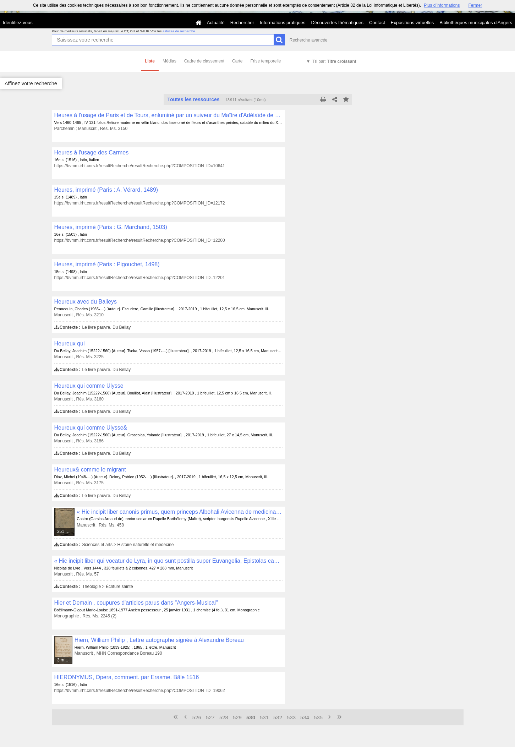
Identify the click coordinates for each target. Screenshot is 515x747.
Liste (150, 61)
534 (304, 717)
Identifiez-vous (18, 22)
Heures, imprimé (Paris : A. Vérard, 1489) (106, 190)
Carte (237, 61)
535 (318, 717)
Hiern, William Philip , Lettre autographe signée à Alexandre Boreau (159, 640)
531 (264, 717)
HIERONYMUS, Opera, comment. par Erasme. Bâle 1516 (126, 677)
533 (291, 717)
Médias (169, 61)
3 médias (65, 660)
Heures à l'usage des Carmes (91, 152)
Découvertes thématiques (337, 22)
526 (196, 717)
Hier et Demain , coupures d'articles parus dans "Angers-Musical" (136, 603)
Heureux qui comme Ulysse (89, 386)
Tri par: (334, 61)
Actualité (216, 22)
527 (210, 717)
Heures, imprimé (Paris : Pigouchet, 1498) (107, 264)
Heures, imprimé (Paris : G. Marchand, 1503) (110, 227)
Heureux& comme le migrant (90, 470)
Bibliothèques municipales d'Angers (475, 22)
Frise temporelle (265, 61)
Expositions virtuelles (412, 22)
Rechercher (242, 22)
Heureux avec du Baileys (85, 302)
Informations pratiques (283, 22)
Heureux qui (69, 343)
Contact (377, 22)
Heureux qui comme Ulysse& (90, 428)
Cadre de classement (204, 61)
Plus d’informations (442, 5)
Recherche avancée (309, 40)
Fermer (475, 5)
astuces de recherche (179, 31)
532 (277, 717)
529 (237, 717)
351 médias (66, 531)
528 (223, 717)
